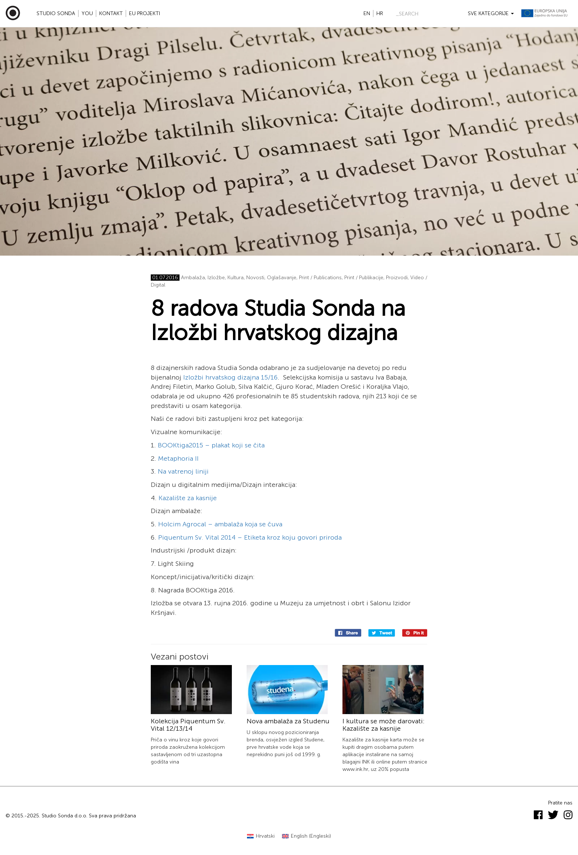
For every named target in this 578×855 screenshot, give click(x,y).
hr (379, 13)
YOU (87, 13)
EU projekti (144, 13)
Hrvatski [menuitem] (265, 836)
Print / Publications (320, 277)
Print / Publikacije (363, 277)
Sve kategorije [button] (491, 13)
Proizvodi (397, 277)
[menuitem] (260, 836)
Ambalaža (193, 277)
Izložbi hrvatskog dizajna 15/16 (230, 377)
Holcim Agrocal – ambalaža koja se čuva (220, 524)
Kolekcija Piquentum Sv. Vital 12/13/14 (188, 725)
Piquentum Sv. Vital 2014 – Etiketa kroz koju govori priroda (250, 537)
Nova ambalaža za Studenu (288, 721)
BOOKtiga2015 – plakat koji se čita (211, 445)
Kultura (235, 277)
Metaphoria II (178, 458)
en (366, 13)
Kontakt (111, 13)
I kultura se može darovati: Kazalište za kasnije (383, 725)
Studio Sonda (55, 13)
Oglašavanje (281, 277)
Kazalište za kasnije (188, 498)
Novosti (255, 277)
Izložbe (216, 277)
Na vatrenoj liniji (183, 471)
